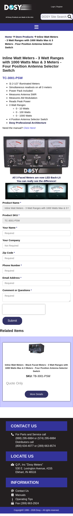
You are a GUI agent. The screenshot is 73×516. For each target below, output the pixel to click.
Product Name (11, 202)
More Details (36, 394)
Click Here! (30, 127)
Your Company (11, 240)
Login (53, 7)
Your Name (9, 227)
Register (59, 7)
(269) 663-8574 (47, 445)
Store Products (24, 36)
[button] (64, 36)
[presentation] (23, 309)
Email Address (11, 277)
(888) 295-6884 (24, 438)
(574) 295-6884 (47, 438)
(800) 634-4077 (24, 445)
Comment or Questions (17, 290)
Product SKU (11, 215)
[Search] (70, 17)
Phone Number (12, 265)
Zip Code (8, 252)
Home (8, 36)
